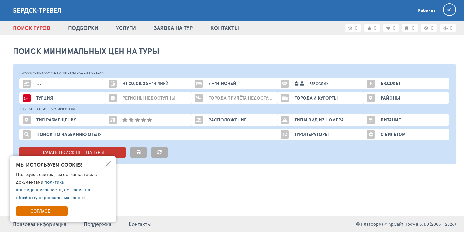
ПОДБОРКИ (83, 28)
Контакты (140, 223)
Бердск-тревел (37, 10)
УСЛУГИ (126, 28)
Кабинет (426, 10)
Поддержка (97, 223)
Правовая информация (39, 223)
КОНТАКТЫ (224, 28)
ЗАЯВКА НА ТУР (173, 28)
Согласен (41, 211)
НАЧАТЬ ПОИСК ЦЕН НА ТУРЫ (72, 152)
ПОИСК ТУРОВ (31, 28)
